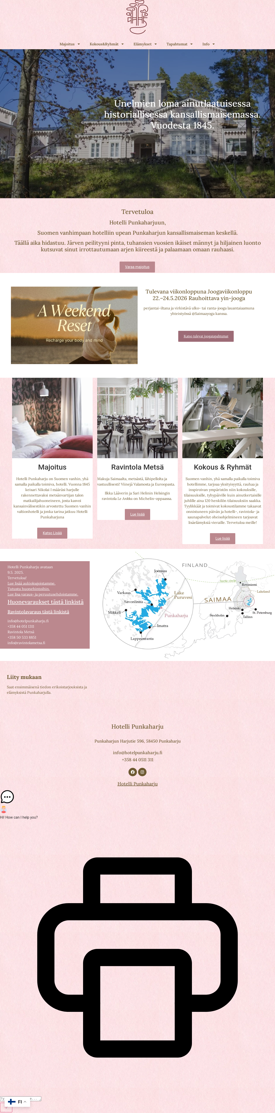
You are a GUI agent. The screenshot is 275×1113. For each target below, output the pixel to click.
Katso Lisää (52, 533)
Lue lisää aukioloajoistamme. (31, 583)
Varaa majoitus (137, 267)
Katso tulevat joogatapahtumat (206, 336)
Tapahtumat (180, 44)
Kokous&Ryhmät (107, 44)
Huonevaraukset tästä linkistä (46, 601)
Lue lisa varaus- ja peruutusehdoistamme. (43, 594)
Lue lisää (137, 514)
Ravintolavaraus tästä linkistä (38, 611)
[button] (137, 798)
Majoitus (70, 44)
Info (208, 44)
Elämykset (145, 44)
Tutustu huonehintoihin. (29, 588)
